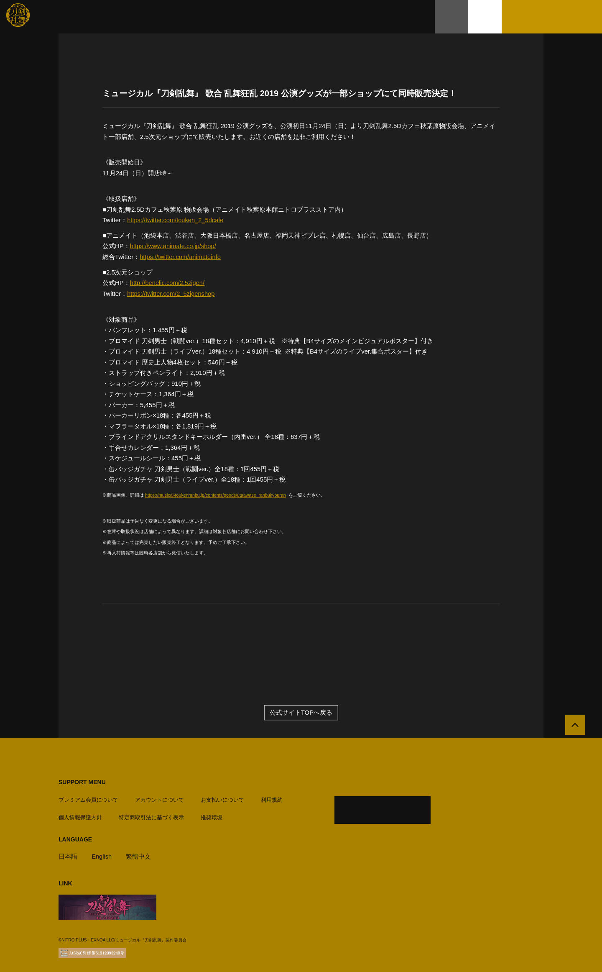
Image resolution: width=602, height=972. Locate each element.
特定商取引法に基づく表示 (151, 815)
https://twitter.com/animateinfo (181, 256)
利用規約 (272, 798)
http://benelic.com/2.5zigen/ (168, 282)
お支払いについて (222, 798)
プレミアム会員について (88, 798)
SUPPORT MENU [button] (82, 781)
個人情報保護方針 (80, 815)
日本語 (68, 854)
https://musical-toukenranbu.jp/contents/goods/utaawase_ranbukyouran (218, 494)
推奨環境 (211, 815)
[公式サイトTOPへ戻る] (573, 725)
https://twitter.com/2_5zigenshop (172, 292)
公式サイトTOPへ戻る (301, 712)
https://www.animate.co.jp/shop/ (174, 245)
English (102, 854)
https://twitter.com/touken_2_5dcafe (176, 219)
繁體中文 (139, 854)
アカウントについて (159, 798)
